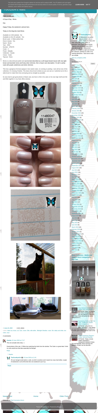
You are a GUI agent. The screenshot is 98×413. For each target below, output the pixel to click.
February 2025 (76, 83)
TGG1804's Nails (14, 9)
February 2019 (76, 229)
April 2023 (75, 131)
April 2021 (75, 177)
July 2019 (74, 218)
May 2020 (74, 202)
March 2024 (75, 106)
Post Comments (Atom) (17, 400)
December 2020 (76, 186)
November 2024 (76, 90)
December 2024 (76, 88)
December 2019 (76, 206)
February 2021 (76, 181)
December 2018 (76, 234)
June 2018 (75, 247)
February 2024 (76, 108)
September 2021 (76, 165)
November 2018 (76, 236)
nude (49, 330)
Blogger (59, 407)
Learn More (79, 4)
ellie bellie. (33, 330)
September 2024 (76, 94)
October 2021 (76, 163)
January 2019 (76, 231)
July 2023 (74, 124)
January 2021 (76, 183)
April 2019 (75, 224)
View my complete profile (79, 57)
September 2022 (76, 138)
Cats (20, 330)
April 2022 (75, 149)
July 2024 (74, 97)
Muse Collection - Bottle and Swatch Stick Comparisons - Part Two (82, 257)
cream (24, 330)
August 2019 (75, 215)
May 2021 (74, 174)
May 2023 (74, 129)
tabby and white (58, 330)
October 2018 (76, 238)
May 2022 (74, 147)
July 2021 (74, 170)
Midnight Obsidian (42, 330)
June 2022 (75, 145)
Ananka (9, 340)
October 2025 (76, 76)
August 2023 (75, 122)
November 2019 (76, 209)
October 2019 (76, 211)
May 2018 (74, 250)
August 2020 (75, 195)
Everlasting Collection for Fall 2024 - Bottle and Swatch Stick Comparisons (86, 322)
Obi (53, 330)
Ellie (28, 330)
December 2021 (76, 158)
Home (35, 396)
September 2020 (76, 193)
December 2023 (76, 113)
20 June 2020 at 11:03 (29, 357)
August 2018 (75, 243)
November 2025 (76, 74)
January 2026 (76, 72)
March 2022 (75, 151)
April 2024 (75, 104)
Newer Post (7, 396)
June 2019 (75, 220)
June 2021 (75, 172)
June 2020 (75, 199)
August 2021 (75, 167)
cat (18, 330)
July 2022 (74, 142)
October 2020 (76, 190)
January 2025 (76, 85)
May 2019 (74, 222)
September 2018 (76, 240)
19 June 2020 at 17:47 (18, 340)
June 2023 (75, 126)
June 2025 (75, 81)
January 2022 (76, 156)
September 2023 (76, 120)
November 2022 (76, 136)
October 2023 (76, 117)
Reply (8, 350)
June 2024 (75, 99)
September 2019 (76, 213)
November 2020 (76, 188)
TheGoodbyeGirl (16, 357)
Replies (11, 354)
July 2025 (74, 78)
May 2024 (74, 101)
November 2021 (76, 161)
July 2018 (74, 245)
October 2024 (76, 92)
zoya (8, 332)
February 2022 (76, 154)
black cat (10, 330)
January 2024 (76, 110)
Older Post (64, 396)
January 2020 (76, 204)
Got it (88, 4)
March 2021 (75, 179)
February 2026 (76, 69)
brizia (14, 330)
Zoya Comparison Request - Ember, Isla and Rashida (86, 336)
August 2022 (75, 140)
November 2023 (76, 115)
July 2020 (74, 197)
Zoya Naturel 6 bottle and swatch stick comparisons (85, 308)
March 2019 (75, 227)
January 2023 (76, 133)
